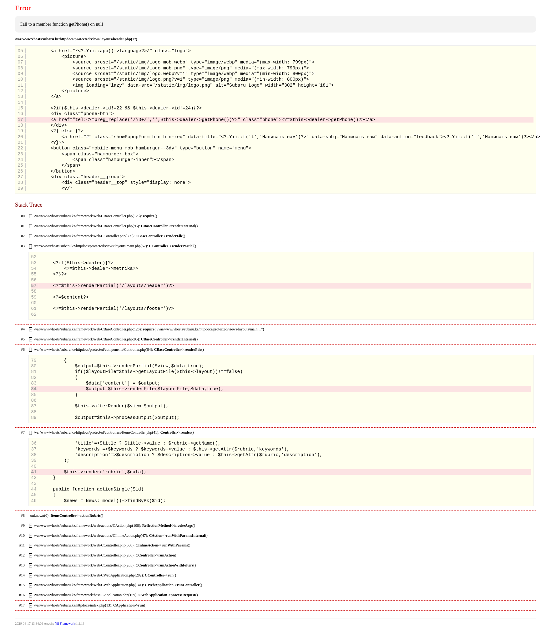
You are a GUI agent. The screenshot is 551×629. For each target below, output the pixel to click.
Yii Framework (65, 623)
